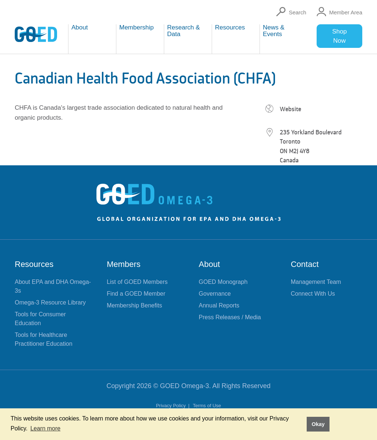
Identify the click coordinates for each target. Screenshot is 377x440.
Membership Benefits (134, 305)
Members (124, 264)
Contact (305, 264)
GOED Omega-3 (184, 386)
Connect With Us (313, 294)
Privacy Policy (171, 405)
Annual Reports (219, 305)
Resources (34, 264)
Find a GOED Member (136, 294)
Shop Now (339, 36)
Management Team (316, 282)
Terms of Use (207, 405)
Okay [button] (317, 424)
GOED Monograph (223, 282)
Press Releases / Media (230, 317)
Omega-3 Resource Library (50, 302)
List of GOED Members (137, 282)
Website (290, 109)
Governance (215, 294)
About (209, 264)
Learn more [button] (45, 428)
